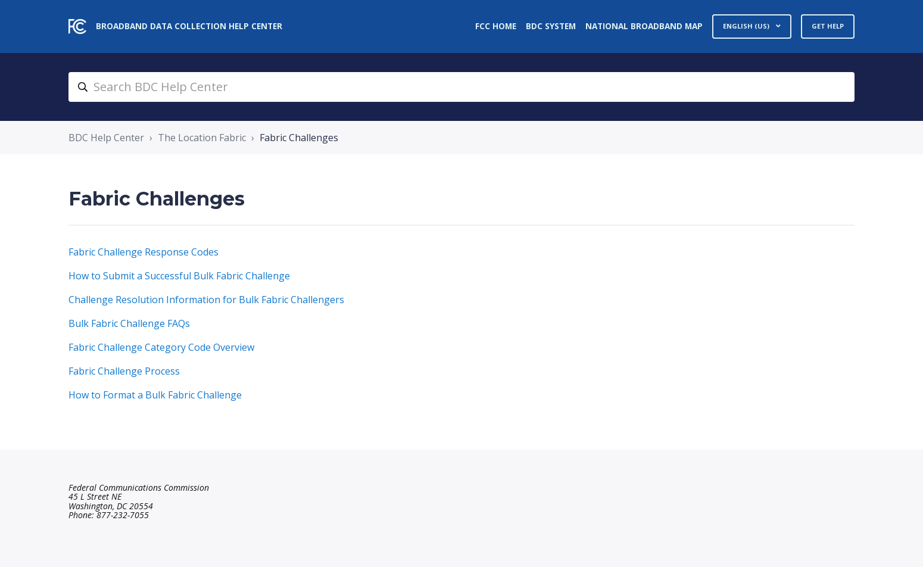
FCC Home (495, 26)
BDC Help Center (106, 137)
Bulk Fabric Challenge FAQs (129, 323)
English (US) (747, 25)
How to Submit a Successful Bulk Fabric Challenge (179, 275)
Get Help (828, 25)
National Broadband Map (644, 26)
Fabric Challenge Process (124, 371)
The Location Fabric (202, 137)
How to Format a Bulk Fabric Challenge (155, 394)
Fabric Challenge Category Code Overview (161, 347)
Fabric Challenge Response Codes (143, 251)
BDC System (551, 26)
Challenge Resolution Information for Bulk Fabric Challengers (206, 299)
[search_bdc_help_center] (461, 87)
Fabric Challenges (299, 137)
